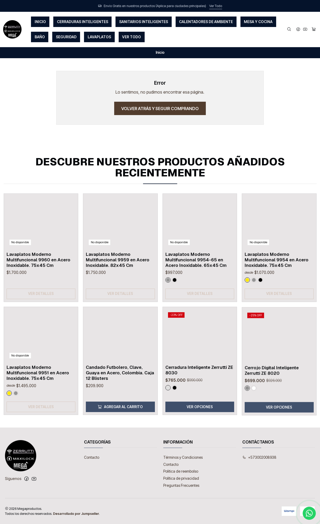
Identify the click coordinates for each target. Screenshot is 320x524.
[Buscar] (289, 29)
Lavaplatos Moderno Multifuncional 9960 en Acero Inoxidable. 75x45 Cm (38, 272)
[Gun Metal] (168, 305)
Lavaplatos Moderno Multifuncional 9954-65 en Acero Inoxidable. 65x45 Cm (196, 285)
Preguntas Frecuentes (181, 485)
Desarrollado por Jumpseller (76, 514)
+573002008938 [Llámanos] (259, 457)
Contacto (91, 457)
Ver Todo (215, 6)
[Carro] (314, 29)
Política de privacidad (181, 478)
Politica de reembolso (180, 471)
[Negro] (174, 305)
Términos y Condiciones (183, 457)
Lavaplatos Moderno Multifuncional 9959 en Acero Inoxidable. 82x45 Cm (117, 280)
